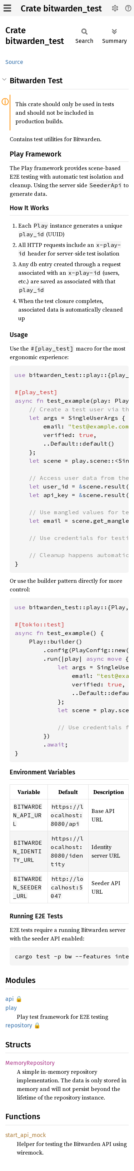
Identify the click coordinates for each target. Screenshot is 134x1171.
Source (14, 62)
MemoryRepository (30, 1063)
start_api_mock (25, 1135)
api (9, 999)
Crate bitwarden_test (61, 9)
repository (18, 1025)
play (11, 1007)
